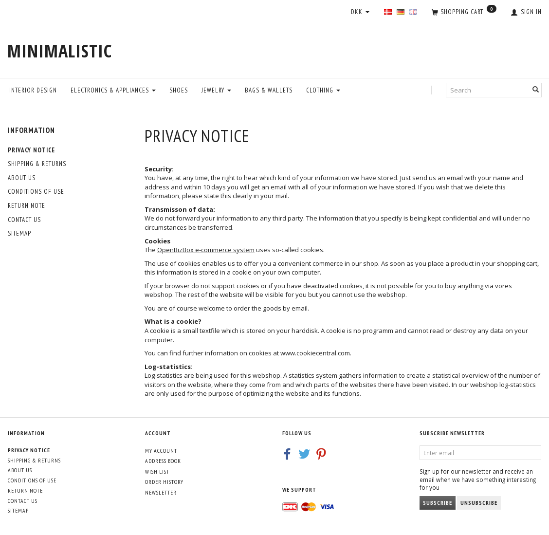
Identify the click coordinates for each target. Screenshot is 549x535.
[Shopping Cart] (464, 12)
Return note (26, 206)
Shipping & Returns (37, 164)
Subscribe (437, 502)
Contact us (24, 220)
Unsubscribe (478, 502)
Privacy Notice (31, 150)
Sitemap (19, 233)
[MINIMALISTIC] (59, 51)
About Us (22, 178)
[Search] (535, 89)
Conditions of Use (36, 191)
